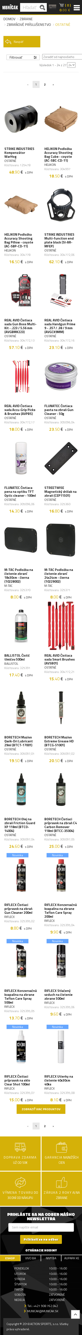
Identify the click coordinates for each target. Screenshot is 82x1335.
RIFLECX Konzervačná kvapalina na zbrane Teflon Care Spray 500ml (20, 997)
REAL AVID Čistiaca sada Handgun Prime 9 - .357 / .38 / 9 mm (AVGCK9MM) (59, 326)
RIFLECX (9, 917)
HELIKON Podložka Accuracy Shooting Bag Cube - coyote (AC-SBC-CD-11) (58, 155)
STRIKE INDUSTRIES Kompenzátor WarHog (19, 153)
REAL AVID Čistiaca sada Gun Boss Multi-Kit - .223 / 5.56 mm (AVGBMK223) (20, 326)
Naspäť (14, 41)
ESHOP (10, 1258)
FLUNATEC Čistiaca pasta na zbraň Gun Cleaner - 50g (58, 410)
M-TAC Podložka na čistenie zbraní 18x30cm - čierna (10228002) (18, 576)
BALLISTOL (11, 663)
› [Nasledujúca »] (53, 84)
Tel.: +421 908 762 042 (43, 1306)
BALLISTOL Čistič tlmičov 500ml (17, 657)
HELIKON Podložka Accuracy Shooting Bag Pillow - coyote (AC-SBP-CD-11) (18, 240)
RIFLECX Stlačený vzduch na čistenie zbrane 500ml (58, 995)
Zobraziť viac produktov (41, 1109)
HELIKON (50, 165)
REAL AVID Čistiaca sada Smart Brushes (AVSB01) (59, 659)
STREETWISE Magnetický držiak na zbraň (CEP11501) (60, 492)
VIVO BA (30, 1258)
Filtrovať (23, 57)
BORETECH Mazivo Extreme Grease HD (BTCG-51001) (59, 741)
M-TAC (8, 586)
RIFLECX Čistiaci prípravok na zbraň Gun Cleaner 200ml (18, 909)
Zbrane (26, 18)
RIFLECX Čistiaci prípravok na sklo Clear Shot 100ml (17, 1080)
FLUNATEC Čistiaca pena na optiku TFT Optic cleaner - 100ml (20, 492)
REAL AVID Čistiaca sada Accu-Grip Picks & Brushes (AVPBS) (19, 410)
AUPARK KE (71, 1258)
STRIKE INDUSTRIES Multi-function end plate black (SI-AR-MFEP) (59, 240)
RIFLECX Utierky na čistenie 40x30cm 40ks (58, 1080)
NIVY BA (51, 1258)
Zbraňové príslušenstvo (29, 24)
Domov (9, 18)
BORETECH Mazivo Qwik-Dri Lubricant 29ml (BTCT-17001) (18, 741)
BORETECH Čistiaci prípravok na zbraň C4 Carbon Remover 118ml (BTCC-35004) (60, 825)
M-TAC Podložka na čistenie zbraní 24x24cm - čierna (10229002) (58, 576)
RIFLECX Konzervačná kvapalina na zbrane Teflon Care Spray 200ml (60, 911)
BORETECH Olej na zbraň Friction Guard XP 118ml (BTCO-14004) (19, 825)
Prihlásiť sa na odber (41, 1239)
